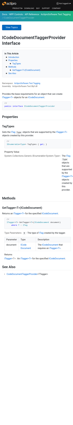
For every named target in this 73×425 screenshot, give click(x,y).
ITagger (8, 258)
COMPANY (56, 8)
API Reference (32, 14)
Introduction (13, 57)
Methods (12, 67)
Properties (12, 60)
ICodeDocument (36, 97)
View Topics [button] (12, 27)
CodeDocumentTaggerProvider (22, 274)
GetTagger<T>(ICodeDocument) (26, 70)
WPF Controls (16, 14)
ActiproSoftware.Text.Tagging (56, 14)
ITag (13, 132)
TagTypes (16, 63)
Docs (4, 14)
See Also (12, 73)
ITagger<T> (7, 97)
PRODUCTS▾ (18, 8)
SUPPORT (46, 8)
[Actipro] (9, 3)
